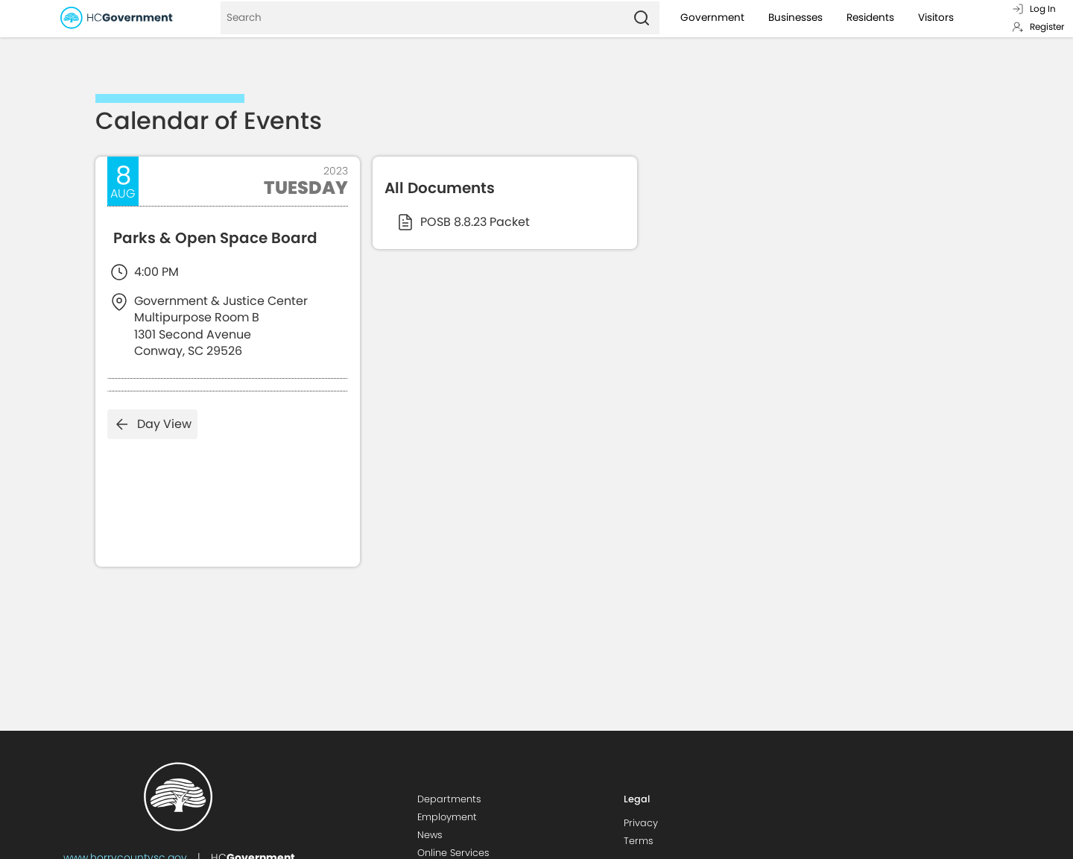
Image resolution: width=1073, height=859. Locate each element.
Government (712, 17)
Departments (449, 799)
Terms (638, 840)
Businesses (795, 17)
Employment (447, 817)
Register (1038, 26)
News (430, 834)
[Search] (422, 17)
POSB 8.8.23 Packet (463, 222)
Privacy (641, 822)
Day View (152, 424)
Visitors (936, 17)
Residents (870, 17)
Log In (1034, 8)
